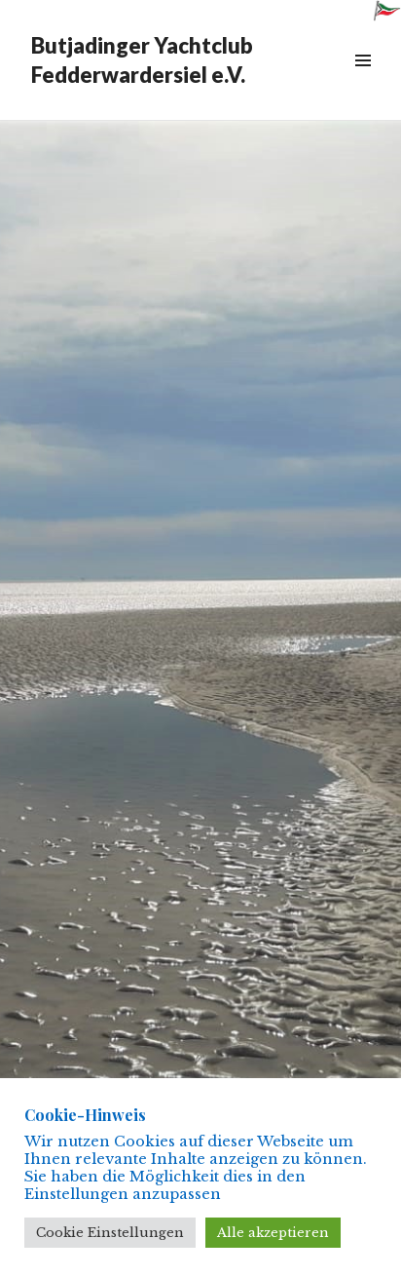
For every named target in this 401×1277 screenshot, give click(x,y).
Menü (362, 82)
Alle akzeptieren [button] (273, 1232)
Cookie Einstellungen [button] (110, 1232)
